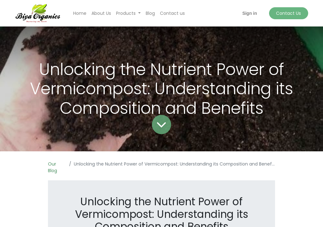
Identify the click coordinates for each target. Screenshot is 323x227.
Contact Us (288, 13)
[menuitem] (80, 13)
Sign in (249, 13)
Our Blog (52, 167)
